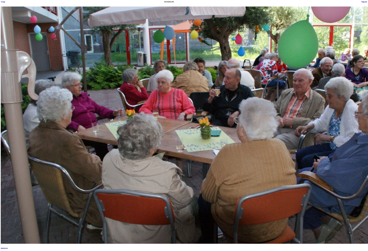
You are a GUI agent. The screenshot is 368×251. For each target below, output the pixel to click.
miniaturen (4, 248)
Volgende (364, 2)
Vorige (3, 2)
